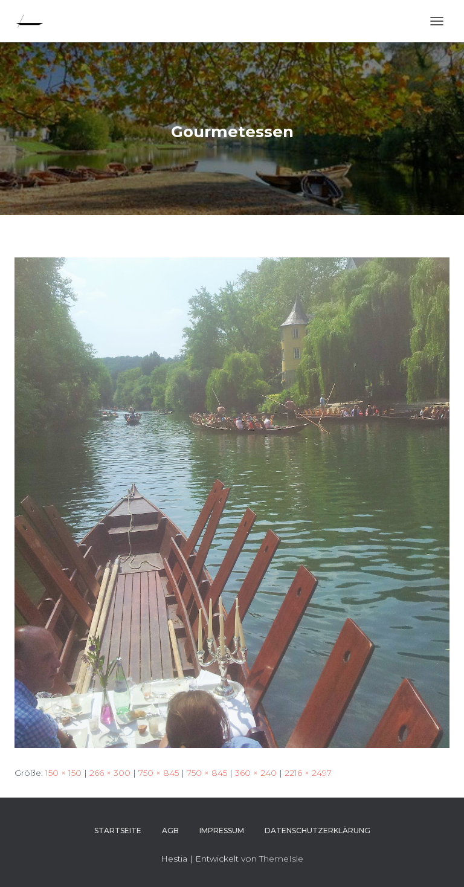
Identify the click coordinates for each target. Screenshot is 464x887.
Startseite (117, 830)
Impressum (221, 830)
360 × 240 (256, 772)
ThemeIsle (281, 858)
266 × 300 (109, 772)
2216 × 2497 (308, 772)
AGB (170, 830)
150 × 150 (63, 772)
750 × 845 (158, 772)
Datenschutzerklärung (317, 830)
